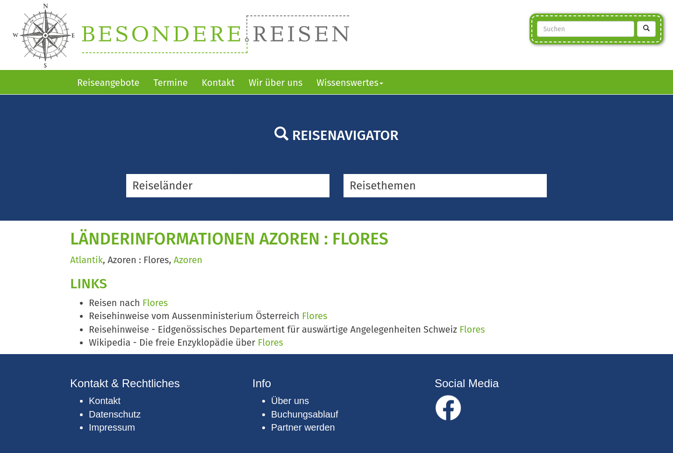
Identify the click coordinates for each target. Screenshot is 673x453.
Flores (155, 302)
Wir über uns (275, 82)
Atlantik (86, 259)
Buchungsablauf (304, 414)
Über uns (290, 401)
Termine (170, 82)
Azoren (188, 259)
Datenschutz (115, 414)
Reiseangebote (108, 82)
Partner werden (303, 427)
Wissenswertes (349, 82)
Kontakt (218, 82)
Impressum (112, 427)
